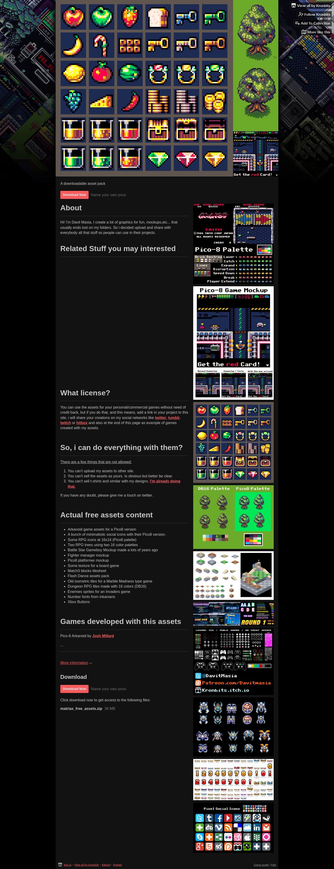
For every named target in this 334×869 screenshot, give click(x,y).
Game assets (261, 864)
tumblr (174, 418)
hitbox (81, 423)
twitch (65, 423)
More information (76, 663)
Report (106, 864)
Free (273, 864)
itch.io (67, 864)
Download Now (74, 195)
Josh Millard (103, 636)
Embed (117, 864)
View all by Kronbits (86, 864)
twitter (160, 418)
